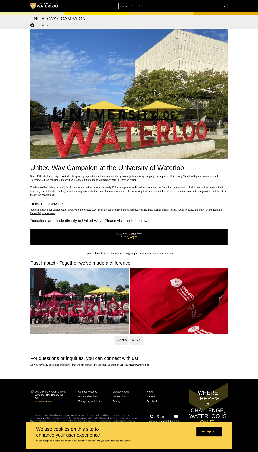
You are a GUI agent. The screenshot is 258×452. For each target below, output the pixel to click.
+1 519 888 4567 (44, 401)
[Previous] (121, 340)
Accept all (209, 431)
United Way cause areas (42, 213)
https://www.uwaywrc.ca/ (160, 253)
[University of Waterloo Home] (44, 6)
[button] (200, 6)
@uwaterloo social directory (164, 421)
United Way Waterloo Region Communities (193, 176)
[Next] (136, 340)
